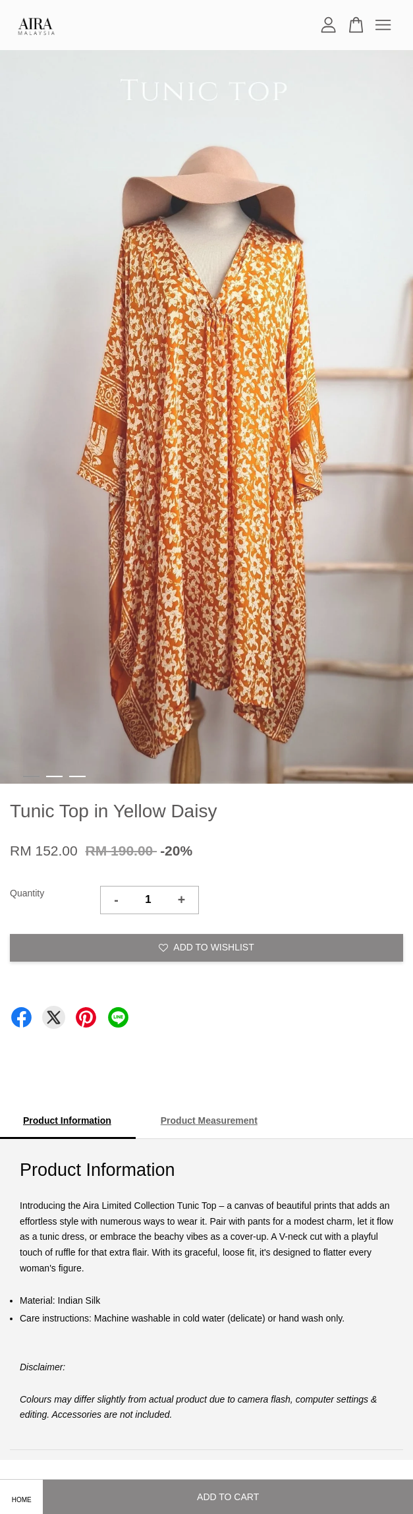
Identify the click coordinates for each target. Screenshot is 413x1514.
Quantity (27, 893)
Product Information (67, 1120)
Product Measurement (209, 1120)
